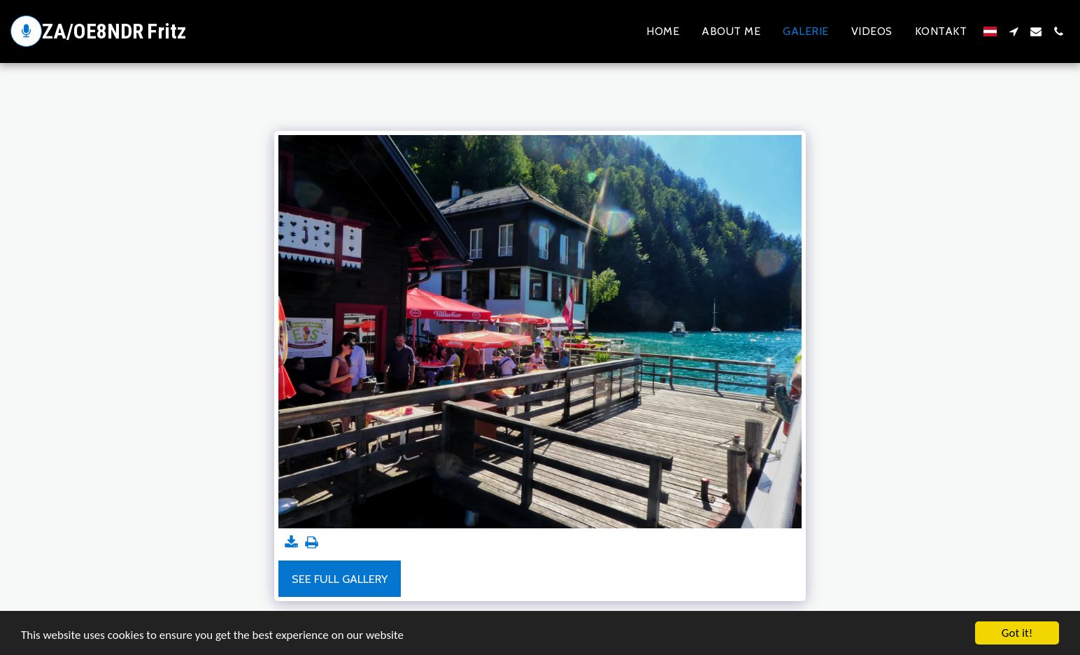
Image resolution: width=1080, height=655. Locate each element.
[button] (1013, 31)
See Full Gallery (340, 579)
